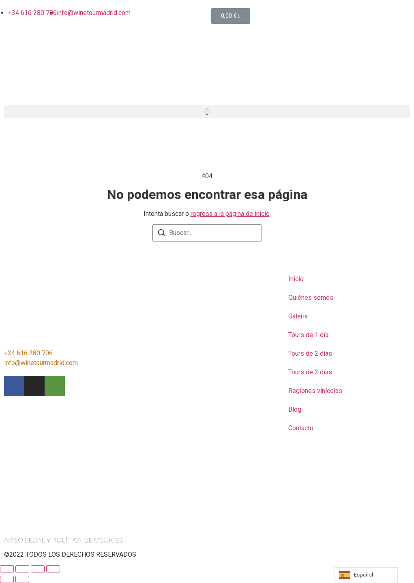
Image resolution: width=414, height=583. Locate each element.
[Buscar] (161, 234)
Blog (294, 409)
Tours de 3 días (310, 372)
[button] (207, 111)
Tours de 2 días (310, 353)
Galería (298, 316)
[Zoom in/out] (53, 568)
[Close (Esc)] (7, 568)
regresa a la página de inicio (230, 214)
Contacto (300, 428)
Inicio (296, 279)
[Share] (22, 568)
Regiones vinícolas (315, 391)
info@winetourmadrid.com (41, 363)
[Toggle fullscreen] (38, 568)
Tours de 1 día (308, 335)
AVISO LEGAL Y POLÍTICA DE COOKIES (63, 540)
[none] (366, 575)
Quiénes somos (310, 297)
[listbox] (366, 575)
